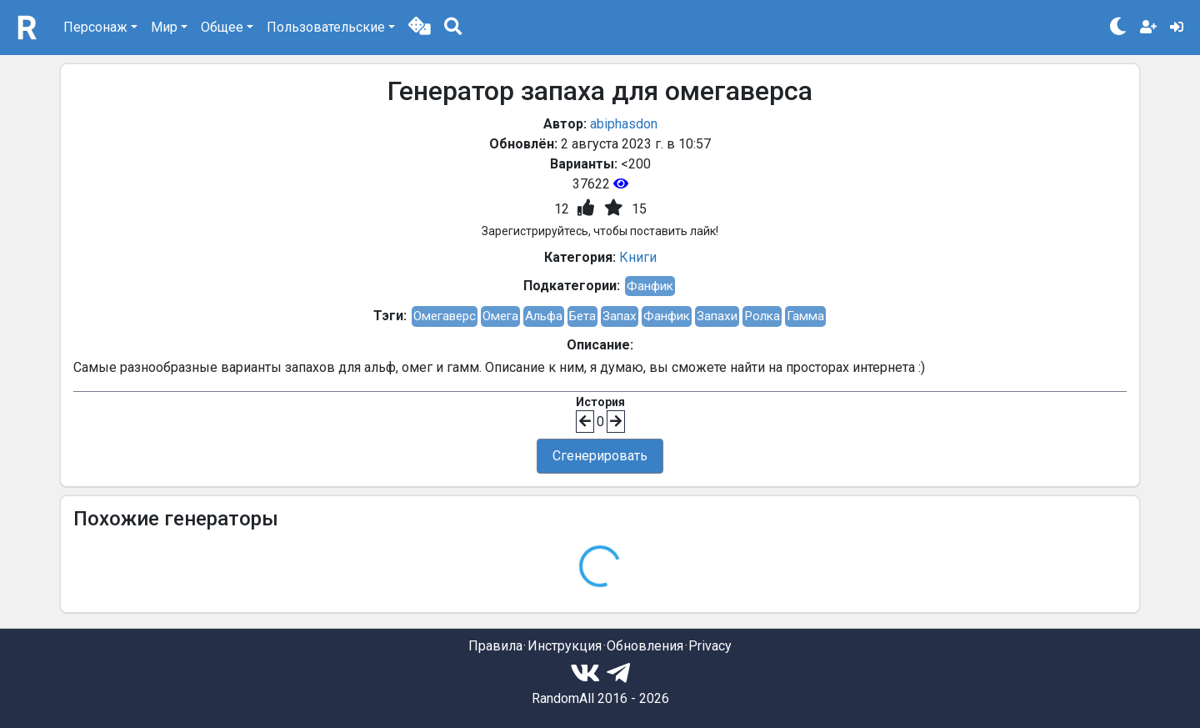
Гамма (805, 316)
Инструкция (565, 646)
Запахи (717, 316)
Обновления (645, 646)
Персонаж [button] (95, 27)
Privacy (710, 646)
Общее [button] (222, 27)
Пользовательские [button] (326, 27)
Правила (495, 646)
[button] (420, 27)
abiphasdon (624, 124)
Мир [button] (164, 27)
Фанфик (650, 286)
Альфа (543, 316)
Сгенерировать (600, 456)
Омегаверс (444, 316)
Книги (638, 257)
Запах (619, 316)
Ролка (762, 316)
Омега (500, 316)
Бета (582, 316)
